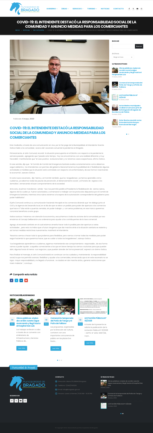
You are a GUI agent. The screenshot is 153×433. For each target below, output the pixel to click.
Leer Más (21, 348)
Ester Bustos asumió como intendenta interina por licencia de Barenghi (130, 122)
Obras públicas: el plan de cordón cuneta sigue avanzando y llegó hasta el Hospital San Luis (28, 322)
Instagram (25, 401)
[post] (115, 70)
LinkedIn (21, 280)
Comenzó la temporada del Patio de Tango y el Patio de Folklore (61, 321)
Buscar (115, 41)
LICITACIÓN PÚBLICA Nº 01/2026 (95, 319)
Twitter (16, 280)
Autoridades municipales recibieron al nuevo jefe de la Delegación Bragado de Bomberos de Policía (127, 108)
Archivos (115, 53)
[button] (58, 360)
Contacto (118, 9)
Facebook (11, 280)
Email (26, 280)
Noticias (105, 9)
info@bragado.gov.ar (71, 389)
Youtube (20, 401)
